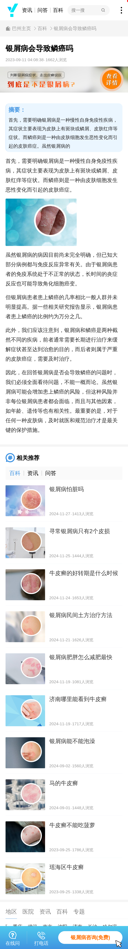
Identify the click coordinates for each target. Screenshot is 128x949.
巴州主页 (21, 28)
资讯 (27, 10)
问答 (42, 10)
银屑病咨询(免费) (96, 939)
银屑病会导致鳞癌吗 (75, 28)
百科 (58, 10)
